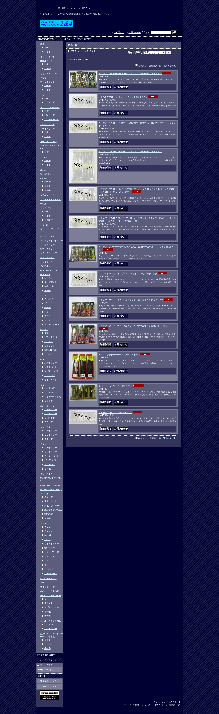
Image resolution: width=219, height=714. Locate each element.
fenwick (47, 307)
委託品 (47, 648)
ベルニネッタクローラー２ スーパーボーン (119, 355)
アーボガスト (50, 282)
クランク (48, 603)
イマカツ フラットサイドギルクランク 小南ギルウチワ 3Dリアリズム (131, 300)
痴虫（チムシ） (47, 249)
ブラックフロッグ (48, 253)
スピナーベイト (51, 371)
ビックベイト (50, 380)
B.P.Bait (43, 178)
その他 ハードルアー (50, 595)
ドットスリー (47, 245)
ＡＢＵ (47, 527)
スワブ (43, 78)
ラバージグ (49, 375)
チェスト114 (45, 208)
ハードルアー (50, 363)
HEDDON (49, 514)
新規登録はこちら (48, 681)
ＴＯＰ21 (44, 225)
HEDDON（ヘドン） (50, 270)
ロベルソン (49, 299)
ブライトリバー (47, 129)
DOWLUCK (50, 548)
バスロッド (49, 115)
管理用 (47, 616)
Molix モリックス (54, 286)
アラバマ (44, 583)
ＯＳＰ (43, 385)
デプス (43, 444)
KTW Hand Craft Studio (51, 485)
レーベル (48, 278)
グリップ (44, 329)
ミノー (47, 599)
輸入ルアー (45, 274)
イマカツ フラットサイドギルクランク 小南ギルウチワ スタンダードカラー (134, 326)
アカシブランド (47, 82)
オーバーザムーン (48, 141)
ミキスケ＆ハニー (49, 74)
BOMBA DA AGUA (53, 510)
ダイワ (47, 565)
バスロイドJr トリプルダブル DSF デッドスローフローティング (128, 273)
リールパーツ (50, 573)
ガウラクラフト (47, 124)
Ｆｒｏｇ (49, 531)
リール (47, 68)
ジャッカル (45, 427)
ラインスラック (47, 257)
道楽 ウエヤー (51, 501)
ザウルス (44, 204)
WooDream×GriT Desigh (51, 489)
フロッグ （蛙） (48, 587)
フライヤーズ (46, 262)
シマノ (47, 539)
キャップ (48, 497)
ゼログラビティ (47, 236)
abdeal (43, 170)
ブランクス (49, 303)
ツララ (47, 316)
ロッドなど (49, 102)
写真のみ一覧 (169, 65)
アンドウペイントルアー (51, 240)
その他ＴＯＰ (46, 266)
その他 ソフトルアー (50, 591)
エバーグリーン (51, 324)
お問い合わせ (135, 32)
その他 (47, 190)
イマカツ (44, 359)
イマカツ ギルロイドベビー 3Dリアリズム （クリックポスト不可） (130, 151)
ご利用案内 (119, 32)
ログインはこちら (48, 686)
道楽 (42, 44)
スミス (47, 312)
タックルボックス (48, 578)
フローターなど (51, 119)
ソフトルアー (50, 392)
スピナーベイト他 (52, 396)
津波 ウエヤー (51, 505)
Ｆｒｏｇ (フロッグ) (50, 107)
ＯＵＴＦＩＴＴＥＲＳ (50, 199)
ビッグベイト (50, 460)
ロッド (47, 51)
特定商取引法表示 (46, 655)
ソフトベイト (50, 367)
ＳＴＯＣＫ (49, 346)
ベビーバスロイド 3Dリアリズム (115, 412)
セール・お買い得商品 (50, 621)
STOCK (43, 157)
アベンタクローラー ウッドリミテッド (116, 386)
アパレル (44, 493)
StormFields (45, 174)
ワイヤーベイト (51, 456)
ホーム (67, 39)
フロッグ (48, 341)
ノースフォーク (51, 320)
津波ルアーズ (46, 61)
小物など (48, 220)
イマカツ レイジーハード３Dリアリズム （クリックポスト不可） (130, 73)
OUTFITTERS (51, 350)
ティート (44, 95)
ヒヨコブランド (47, 57)
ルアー (47, 47)
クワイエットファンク (50, 195)
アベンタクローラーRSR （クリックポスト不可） (123, 97)
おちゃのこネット (172, 702)
